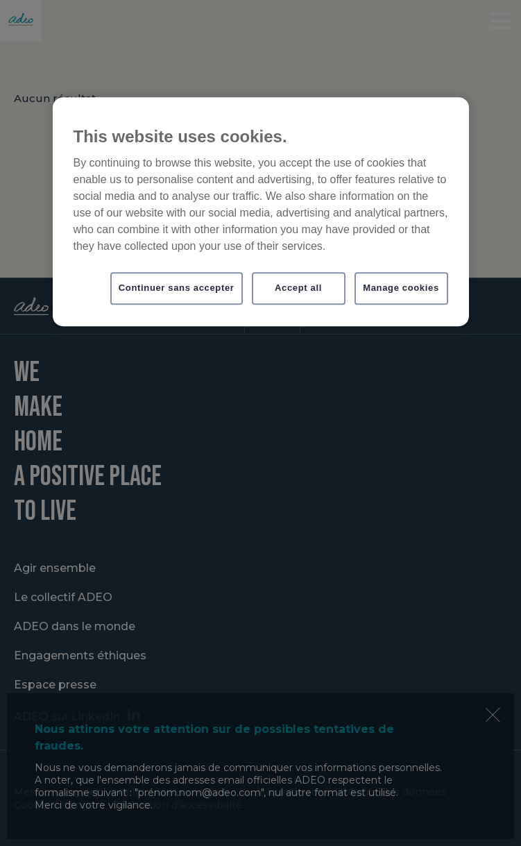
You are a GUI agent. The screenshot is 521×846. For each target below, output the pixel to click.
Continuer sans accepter (176, 288)
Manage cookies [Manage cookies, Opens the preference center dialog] (401, 288)
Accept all (298, 288)
